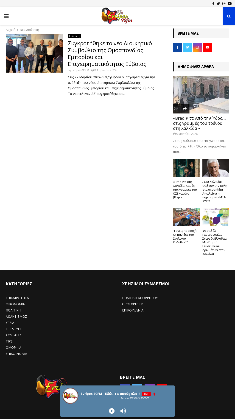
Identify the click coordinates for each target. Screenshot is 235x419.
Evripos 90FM (80, 70)
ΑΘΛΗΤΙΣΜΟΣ (16, 316)
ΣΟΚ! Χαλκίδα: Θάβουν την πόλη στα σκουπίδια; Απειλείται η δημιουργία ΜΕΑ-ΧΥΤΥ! (214, 191)
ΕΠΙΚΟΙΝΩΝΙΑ (16, 353)
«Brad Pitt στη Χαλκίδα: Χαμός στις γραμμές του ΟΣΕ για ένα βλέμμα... (185, 189)
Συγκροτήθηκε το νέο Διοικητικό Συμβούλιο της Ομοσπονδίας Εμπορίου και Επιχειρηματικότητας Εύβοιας (110, 53)
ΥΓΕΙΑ (10, 322)
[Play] (111, 411)
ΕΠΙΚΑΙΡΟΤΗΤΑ (17, 298)
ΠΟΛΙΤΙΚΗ (13, 310)
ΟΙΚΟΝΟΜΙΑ (15, 304)
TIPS (9, 341)
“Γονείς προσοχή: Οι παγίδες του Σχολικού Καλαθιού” (185, 236)
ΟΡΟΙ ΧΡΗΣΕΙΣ (133, 304)
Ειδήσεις (74, 36)
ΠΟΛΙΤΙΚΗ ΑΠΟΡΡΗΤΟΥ (140, 298)
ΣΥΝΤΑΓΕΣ (14, 335)
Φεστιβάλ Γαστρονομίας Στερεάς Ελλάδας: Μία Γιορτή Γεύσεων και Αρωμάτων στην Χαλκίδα (214, 242)
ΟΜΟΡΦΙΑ (13, 347)
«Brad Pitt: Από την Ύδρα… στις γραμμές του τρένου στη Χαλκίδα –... (199, 123)
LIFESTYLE (14, 329)
